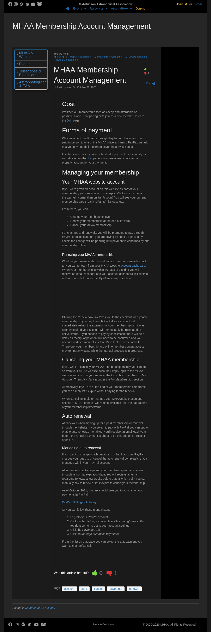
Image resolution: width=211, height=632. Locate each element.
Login (198, 4)
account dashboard (133, 265)
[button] (150, 83)
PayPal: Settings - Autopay (79, 502)
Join (69, 120)
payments (115, 588)
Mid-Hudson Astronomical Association (105, 4)
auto (84, 588)
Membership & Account (40, 607)
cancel (98, 588)
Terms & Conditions (103, 624)
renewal (134, 588)
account (69, 588)
